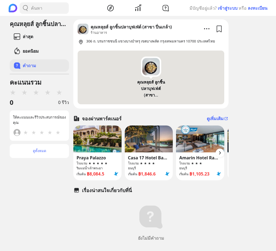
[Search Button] (25, 8)
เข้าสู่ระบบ (227, 8)
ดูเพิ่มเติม (218, 118)
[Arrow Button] (220, 153)
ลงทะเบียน (257, 8)
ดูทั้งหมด (39, 150)
